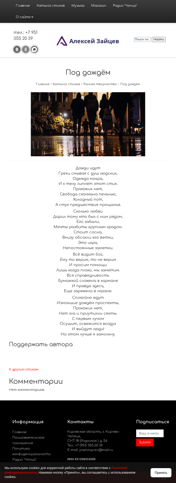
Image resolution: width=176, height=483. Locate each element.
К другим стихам (23, 369)
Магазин (98, 5)
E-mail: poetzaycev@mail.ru (90, 450)
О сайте (23, 17)
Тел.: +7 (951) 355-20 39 (85, 445)
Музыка (78, 5)
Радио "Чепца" (125, 5)
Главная (23, 5)
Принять (161, 473)
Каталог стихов (51, 5)
